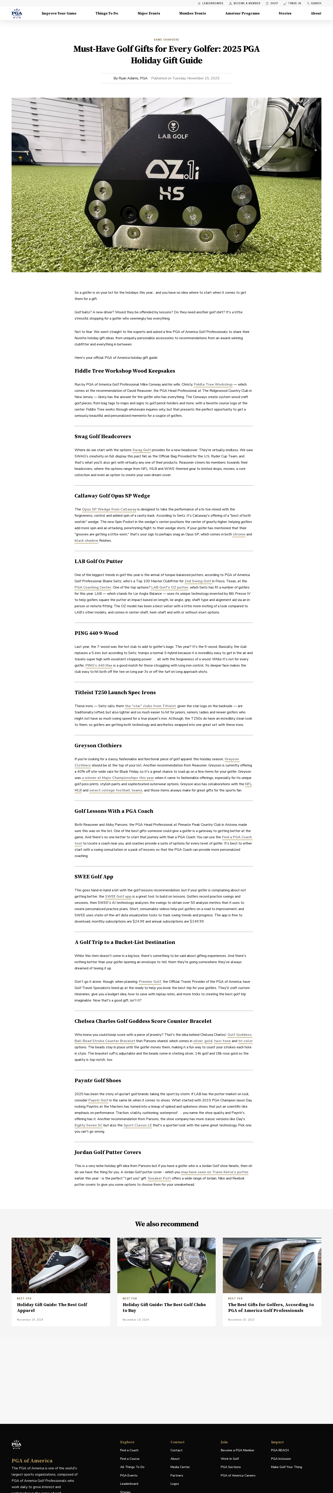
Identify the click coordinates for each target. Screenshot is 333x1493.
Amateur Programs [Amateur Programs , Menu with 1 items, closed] (242, 13)
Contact (177, 1450)
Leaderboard (129, 1484)
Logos (175, 1484)
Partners (177, 1475)
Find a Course (130, 1459)
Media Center (180, 1467)
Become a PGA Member (237, 1450)
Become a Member (244, 3)
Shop (272, 3)
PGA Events (129, 1475)
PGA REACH (280, 1450)
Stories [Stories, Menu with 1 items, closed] (285, 13)
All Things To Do (132, 1467)
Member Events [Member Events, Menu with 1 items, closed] (192, 13)
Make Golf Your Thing (286, 1467)
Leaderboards (210, 3)
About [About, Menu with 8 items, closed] (316, 13)
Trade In (292, 3)
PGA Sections (231, 1467)
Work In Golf (230, 1459)
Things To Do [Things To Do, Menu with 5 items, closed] (106, 13)
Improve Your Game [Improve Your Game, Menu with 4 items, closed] (59, 13)
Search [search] (314, 3)
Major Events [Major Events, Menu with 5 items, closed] (149, 13)
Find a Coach (129, 1450)
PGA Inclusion (281, 1459)
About (175, 1459)
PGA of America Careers (238, 1475)
